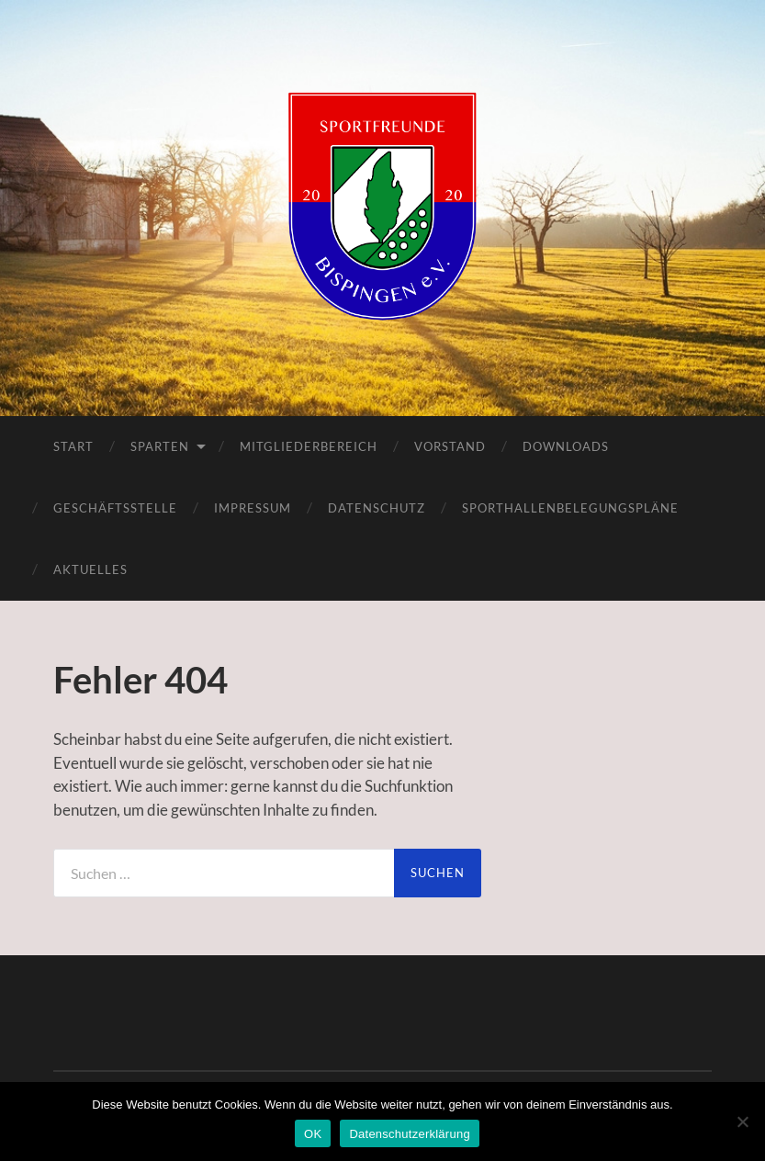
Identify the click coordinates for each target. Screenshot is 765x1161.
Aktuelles (90, 569)
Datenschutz (376, 508)
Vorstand (450, 446)
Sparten (159, 446)
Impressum (252, 508)
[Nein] (742, 1121)
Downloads (566, 446)
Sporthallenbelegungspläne (570, 508)
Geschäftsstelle (115, 508)
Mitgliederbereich (308, 446)
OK (312, 1134)
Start (73, 446)
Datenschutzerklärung (409, 1134)
